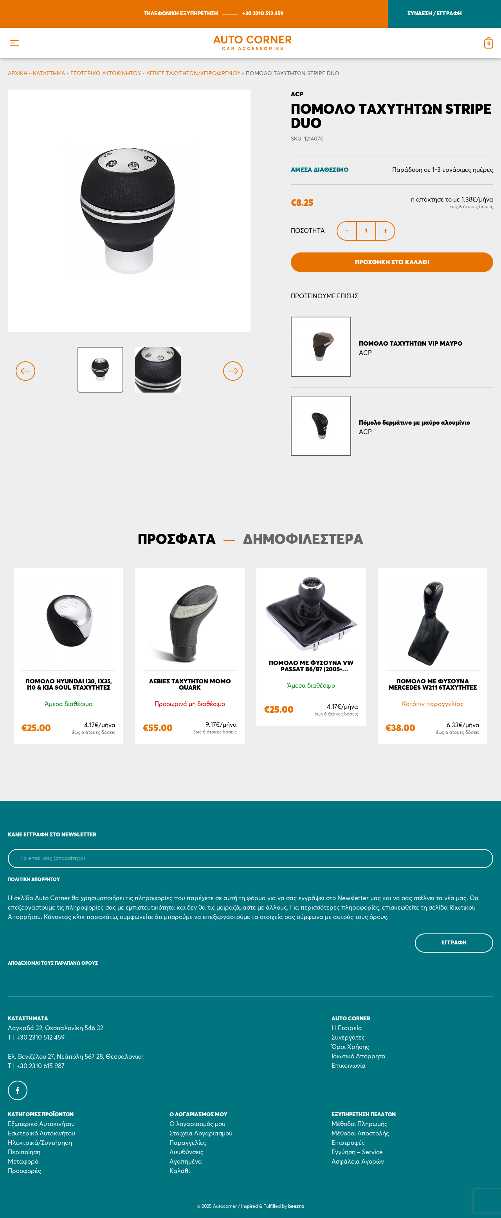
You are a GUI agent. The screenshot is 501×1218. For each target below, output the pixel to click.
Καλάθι (179, 1171)
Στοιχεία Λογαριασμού (200, 1133)
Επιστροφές (348, 1143)
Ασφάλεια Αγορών (358, 1162)
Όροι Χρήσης (350, 1047)
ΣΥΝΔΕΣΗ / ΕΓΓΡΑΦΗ (434, 13)
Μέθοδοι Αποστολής (360, 1133)
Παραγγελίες (187, 1143)
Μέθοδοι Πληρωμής (359, 1124)
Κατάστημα (49, 73)
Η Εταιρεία (347, 1028)
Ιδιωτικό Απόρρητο (358, 1056)
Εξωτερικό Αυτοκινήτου (41, 1124)
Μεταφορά (23, 1162)
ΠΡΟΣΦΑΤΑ (177, 540)
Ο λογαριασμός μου (197, 1124)
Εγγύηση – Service (357, 1152)
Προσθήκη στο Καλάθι (392, 262)
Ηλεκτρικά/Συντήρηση (40, 1143)
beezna (296, 1206)
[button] (14, 43)
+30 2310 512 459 (262, 13)
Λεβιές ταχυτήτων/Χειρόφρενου (193, 73)
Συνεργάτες (348, 1037)
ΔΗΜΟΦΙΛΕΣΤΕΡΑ (303, 540)
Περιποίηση (24, 1152)
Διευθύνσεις (186, 1152)
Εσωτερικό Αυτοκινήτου (105, 73)
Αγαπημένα (185, 1162)
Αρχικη (17, 73)
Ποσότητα (308, 231)
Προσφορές (24, 1171)
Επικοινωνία (349, 1066)
